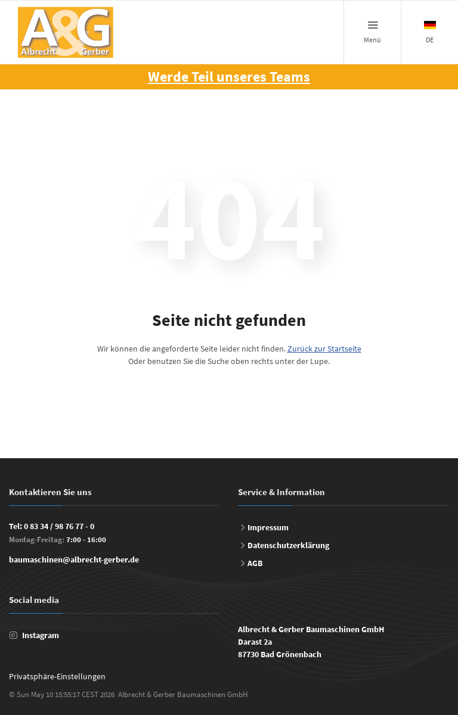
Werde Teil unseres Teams (229, 76)
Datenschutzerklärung (288, 545)
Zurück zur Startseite (324, 348)
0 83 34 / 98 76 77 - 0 (59, 526)
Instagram (40, 635)
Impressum (268, 527)
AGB (254, 563)
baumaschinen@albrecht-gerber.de (74, 559)
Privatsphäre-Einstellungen (57, 676)
